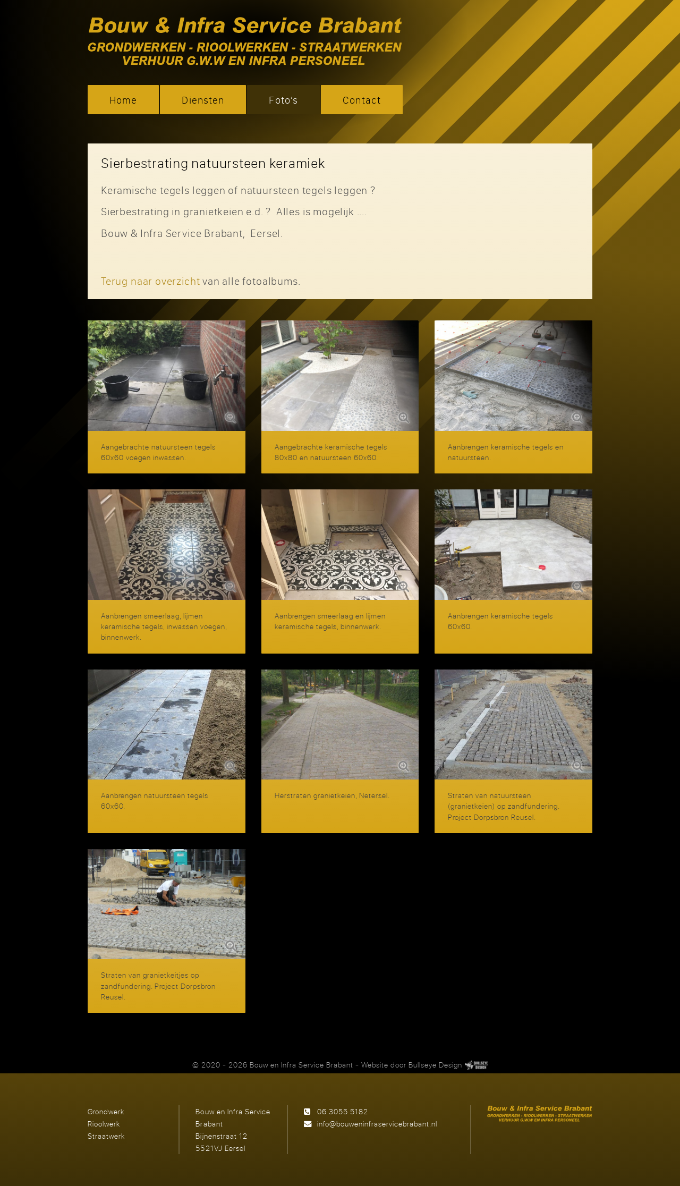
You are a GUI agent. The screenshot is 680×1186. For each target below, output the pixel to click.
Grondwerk (106, 1111)
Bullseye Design (435, 1065)
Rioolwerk (104, 1124)
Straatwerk (106, 1136)
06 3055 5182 (342, 1111)
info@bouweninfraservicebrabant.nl (377, 1124)
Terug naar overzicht (150, 280)
